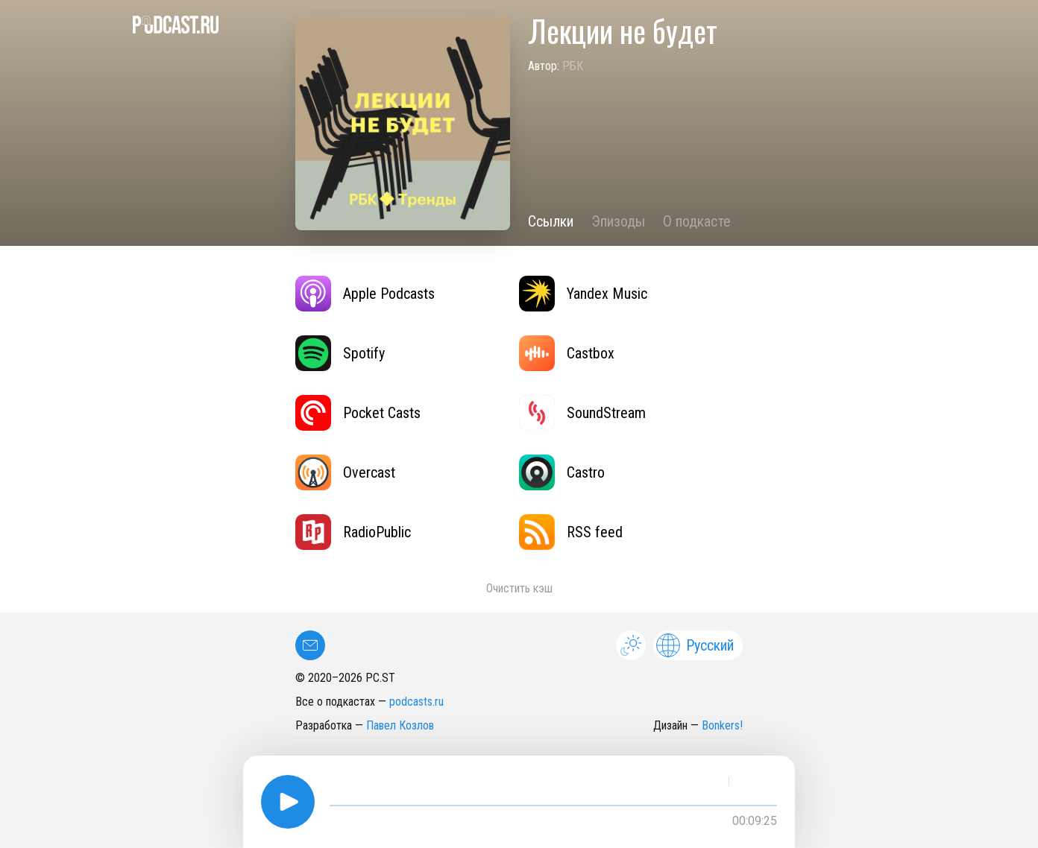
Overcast (345, 472)
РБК (572, 66)
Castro (562, 472)
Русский (695, 645)
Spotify (340, 353)
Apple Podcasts (365, 293)
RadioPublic (353, 532)
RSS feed (571, 532)
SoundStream (582, 413)
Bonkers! (722, 725)
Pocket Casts (358, 413)
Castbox (566, 353)
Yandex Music (583, 293)
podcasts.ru (416, 701)
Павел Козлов (400, 725)
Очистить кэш (519, 588)
